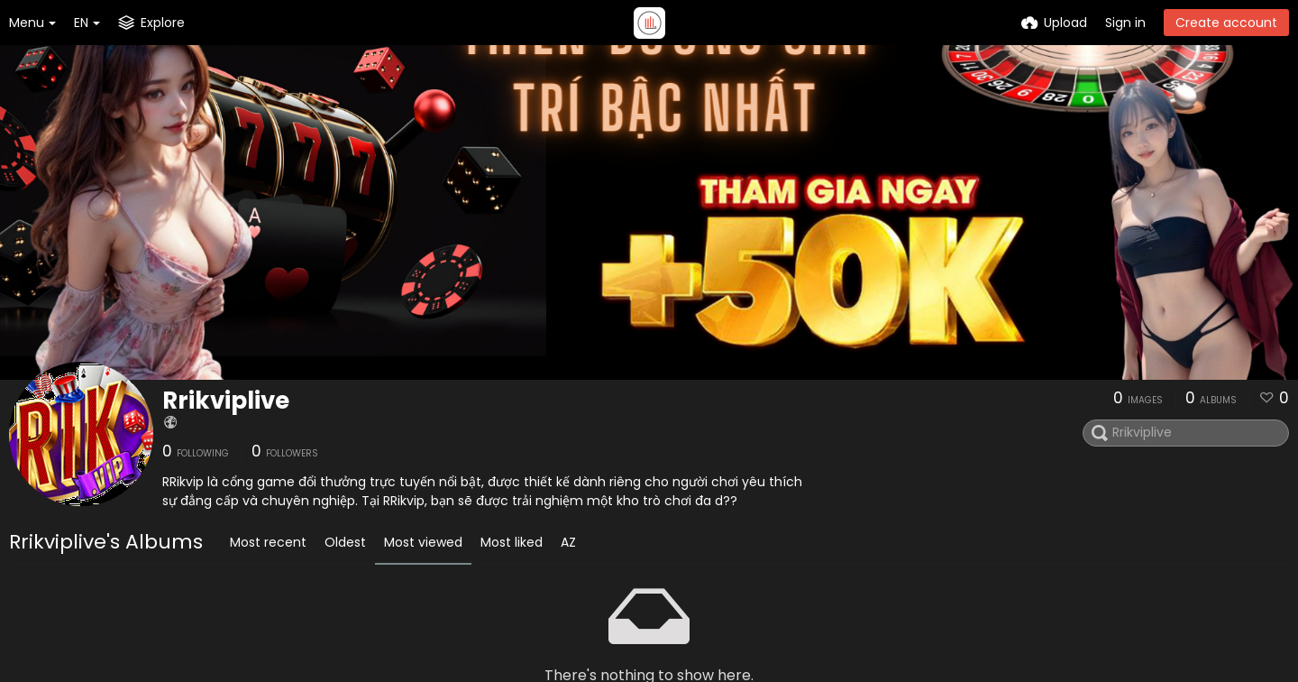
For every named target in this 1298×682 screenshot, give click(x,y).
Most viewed (423, 542)
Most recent (268, 542)
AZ (568, 542)
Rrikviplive (225, 400)
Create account (1226, 23)
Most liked (511, 542)
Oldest (345, 542)
